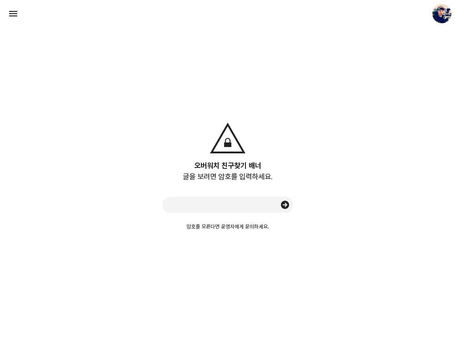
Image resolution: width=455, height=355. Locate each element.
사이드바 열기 (13, 14)
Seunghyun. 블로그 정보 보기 (442, 14)
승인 (285, 205)
